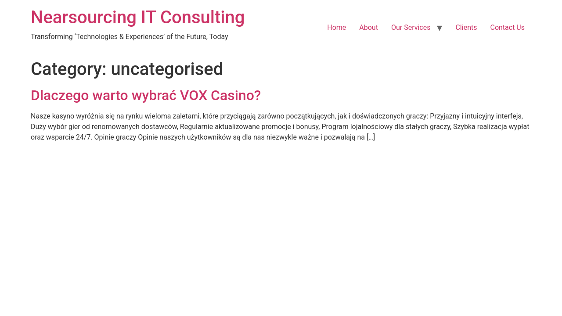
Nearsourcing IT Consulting (138, 17)
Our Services (411, 27)
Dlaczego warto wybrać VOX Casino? (146, 95)
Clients (466, 27)
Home (336, 27)
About (368, 27)
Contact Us (507, 27)
